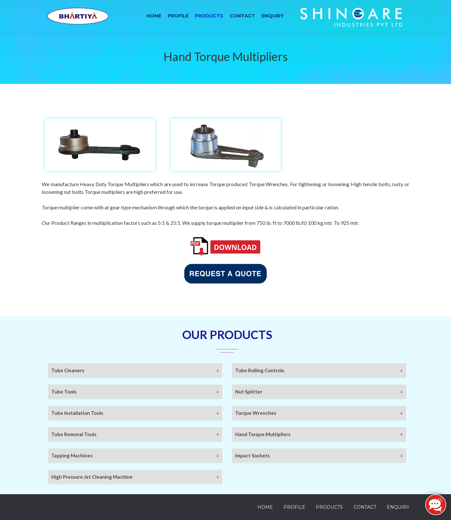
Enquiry (273, 16)
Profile (178, 16)
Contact (242, 16)
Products (209, 16)
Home (153, 16)
